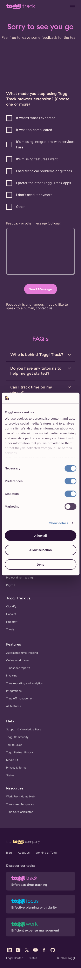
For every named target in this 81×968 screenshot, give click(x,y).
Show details (58, 523)
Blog (9, 852)
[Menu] (72, 6)
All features (13, 706)
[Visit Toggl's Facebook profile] (44, 950)
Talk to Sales (14, 744)
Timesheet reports (18, 668)
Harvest (11, 614)
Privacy (10, 767)
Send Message (40, 289)
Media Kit (12, 760)
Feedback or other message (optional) (33, 223)
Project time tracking (19, 577)
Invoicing (12, 675)
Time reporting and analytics (24, 683)
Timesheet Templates (20, 804)
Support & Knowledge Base (23, 729)
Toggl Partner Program (20, 752)
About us (24, 852)
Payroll (10, 585)
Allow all (40, 535)
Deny (40, 564)
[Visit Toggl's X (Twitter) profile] (26, 950)
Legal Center (14, 958)
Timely (10, 629)
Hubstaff (12, 621)
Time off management (20, 698)
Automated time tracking (22, 652)
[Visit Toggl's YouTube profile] (35, 950)
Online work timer (17, 660)
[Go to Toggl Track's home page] (20, 6)
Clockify (11, 606)
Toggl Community (17, 737)
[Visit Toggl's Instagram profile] (18, 950)
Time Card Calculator (19, 811)
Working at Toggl (46, 852)
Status (10, 775)
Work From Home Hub (20, 796)
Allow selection (40, 550)
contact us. (44, 308)
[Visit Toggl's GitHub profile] (52, 950)
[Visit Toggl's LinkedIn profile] (9, 950)
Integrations (14, 690)
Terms (22, 767)
